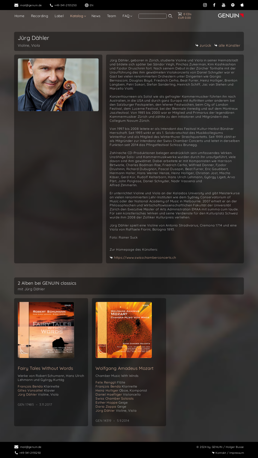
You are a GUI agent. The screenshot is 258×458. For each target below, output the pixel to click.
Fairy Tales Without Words (45, 368)
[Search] (152, 16)
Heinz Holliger (121, 390)
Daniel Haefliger (118, 394)
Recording (39, 16)
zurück (203, 45)
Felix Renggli (110, 382)
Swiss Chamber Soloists (115, 398)
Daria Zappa (111, 406)
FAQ (126, 16)
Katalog (76, 16)
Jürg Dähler (38, 394)
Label (59, 16)
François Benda (38, 386)
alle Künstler (227, 45)
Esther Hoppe (112, 402)
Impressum (228, 452)
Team (111, 16)
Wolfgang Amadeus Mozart (124, 368)
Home (20, 16)
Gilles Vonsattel (36, 390)
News (96, 16)
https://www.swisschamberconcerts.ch (145, 257)
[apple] (242, 4)
